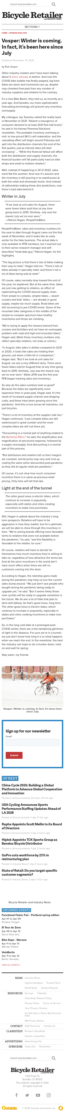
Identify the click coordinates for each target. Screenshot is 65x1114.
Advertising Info (33, 1041)
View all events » (11, 965)
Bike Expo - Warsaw (14, 940)
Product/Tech (53, 982)
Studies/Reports (49, 987)
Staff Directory (32, 1026)
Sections (33, 26)
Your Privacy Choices (36, 1008)
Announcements (21, 798)
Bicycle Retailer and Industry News (30, 902)
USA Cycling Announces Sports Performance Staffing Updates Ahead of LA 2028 (31, 808)
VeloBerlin (8, 952)
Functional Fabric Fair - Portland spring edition (30, 915)
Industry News (20, 864)
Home (4, 33)
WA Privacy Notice (34, 1020)
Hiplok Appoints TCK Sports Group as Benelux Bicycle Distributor (29, 841)
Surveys (29, 993)
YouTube (38, 1095)
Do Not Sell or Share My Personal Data (43, 1014)
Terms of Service (52, 1003)
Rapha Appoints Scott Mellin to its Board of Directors (32, 826)
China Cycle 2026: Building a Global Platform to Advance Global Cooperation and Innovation (32, 789)
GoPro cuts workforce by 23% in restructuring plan (25, 857)
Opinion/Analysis (18, 33)
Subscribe (30, 1046)
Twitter (27, 1095)
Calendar (42, 993)
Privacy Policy (32, 1003)
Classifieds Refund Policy (38, 998)
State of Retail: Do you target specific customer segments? (29, 872)
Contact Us (49, 1026)
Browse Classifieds (35, 1031)
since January (20, 77)
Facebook (16, 1095)
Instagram (49, 1095)
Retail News (31, 987)
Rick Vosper (11, 66)
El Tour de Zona (11, 927)
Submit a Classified (35, 1036)
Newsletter (45, 1046)
